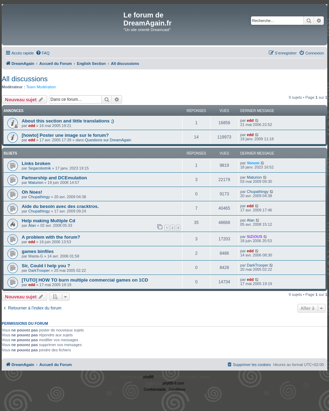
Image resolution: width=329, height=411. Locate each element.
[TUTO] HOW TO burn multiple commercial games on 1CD (85, 280)
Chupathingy (39, 197)
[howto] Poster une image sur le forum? (65, 135)
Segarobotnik (39, 168)
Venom (253, 163)
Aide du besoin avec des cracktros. (60, 206)
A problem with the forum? (51, 237)
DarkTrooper (39, 270)
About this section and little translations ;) (68, 121)
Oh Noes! (32, 192)
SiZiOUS (254, 236)
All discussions (25, 79)
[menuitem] (43, 53)
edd (31, 126)
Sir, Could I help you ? (46, 265)
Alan (32, 225)
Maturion (35, 182)
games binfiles (38, 251)
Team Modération (41, 87)
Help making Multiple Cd (48, 220)
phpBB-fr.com (173, 383)
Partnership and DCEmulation (54, 177)
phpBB (148, 377)
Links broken (36, 163)
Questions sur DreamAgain (108, 140)
